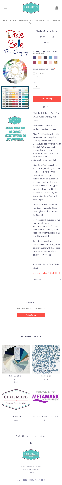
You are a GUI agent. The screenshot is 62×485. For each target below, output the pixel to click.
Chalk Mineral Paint (42, 20)
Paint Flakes (46, 376)
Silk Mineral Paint (16, 376)
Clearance (12, 20)
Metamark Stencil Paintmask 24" (46, 417)
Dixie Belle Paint (23, 20)
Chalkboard (16, 417)
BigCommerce (34, 469)
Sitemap (31, 472)
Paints (32, 20)
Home (5, 20)
